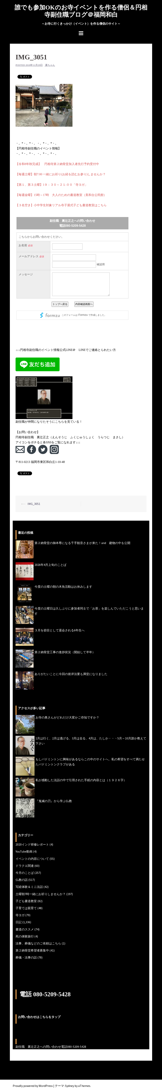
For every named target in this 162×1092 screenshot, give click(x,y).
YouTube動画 (24, 851)
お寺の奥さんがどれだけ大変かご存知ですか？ (67, 717)
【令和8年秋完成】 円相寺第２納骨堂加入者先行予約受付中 (57, 164)
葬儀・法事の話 (26, 957)
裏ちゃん (50, 65)
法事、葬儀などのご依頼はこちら (38, 943)
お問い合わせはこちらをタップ (39, 1017)
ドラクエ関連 (25, 866)
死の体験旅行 (25, 936)
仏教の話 (22, 880)
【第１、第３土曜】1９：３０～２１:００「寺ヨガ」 (52, 184)
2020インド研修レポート (32, 844)
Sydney (69, 1086)
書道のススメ (25, 929)
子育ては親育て (26, 908)
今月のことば (25, 873)
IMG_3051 (34, 504)
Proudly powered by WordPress (33, 1086)
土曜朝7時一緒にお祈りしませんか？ (41, 894)
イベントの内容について (32, 859)
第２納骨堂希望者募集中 (32, 950)
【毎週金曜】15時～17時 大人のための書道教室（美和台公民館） (61, 195)
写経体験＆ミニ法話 (29, 887)
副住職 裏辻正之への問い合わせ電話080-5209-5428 (51, 1047)
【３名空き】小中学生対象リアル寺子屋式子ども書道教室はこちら (61, 205)
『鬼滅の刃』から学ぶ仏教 (53, 801)
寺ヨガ (20, 915)
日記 (19, 922)
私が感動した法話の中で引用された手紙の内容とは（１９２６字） (81, 780)
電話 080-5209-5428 (45, 994)
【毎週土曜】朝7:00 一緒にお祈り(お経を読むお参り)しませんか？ (61, 174)
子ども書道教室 (26, 901)
